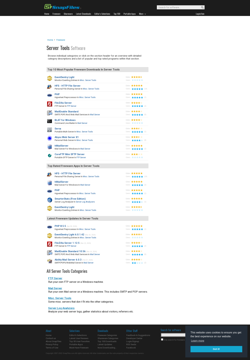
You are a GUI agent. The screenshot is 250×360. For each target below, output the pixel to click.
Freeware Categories (107, 335)
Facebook (131, 347)
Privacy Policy (52, 344)
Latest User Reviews (78, 338)
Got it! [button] (216, 349)
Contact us (51, 338)
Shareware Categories (108, 338)
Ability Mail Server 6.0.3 (68, 259)
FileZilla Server (63, 102)
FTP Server (71, 106)
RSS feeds (131, 344)
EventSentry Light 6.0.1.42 (69, 234)
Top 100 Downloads (107, 341)
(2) (139, 106)
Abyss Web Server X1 (67, 137)
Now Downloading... (107, 347)
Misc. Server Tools (88, 80)
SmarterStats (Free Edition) (70, 198)
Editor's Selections (78, 335)
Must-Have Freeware (78, 347)
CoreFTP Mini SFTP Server (70, 154)
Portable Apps (76, 344)
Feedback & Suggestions (138, 335)
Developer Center (134, 338)
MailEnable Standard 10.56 (70, 251)
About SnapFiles (53, 341)
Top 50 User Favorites (79, 341)
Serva (58, 128)
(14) (139, 89)
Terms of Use (52, 347)
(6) (139, 114)
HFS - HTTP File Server (68, 85)
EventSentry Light (64, 77)
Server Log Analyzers (85, 202)
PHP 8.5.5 (60, 226)
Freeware (60, 40)
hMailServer (61, 145)
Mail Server (95, 114)
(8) (139, 140)
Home (50, 40)
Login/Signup (132, 341)
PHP (57, 94)
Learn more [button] (197, 340)
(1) (139, 97)
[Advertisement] (125, 27)
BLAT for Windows (65, 120)
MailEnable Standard (66, 111)
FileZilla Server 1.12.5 (67, 243)
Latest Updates (105, 344)
